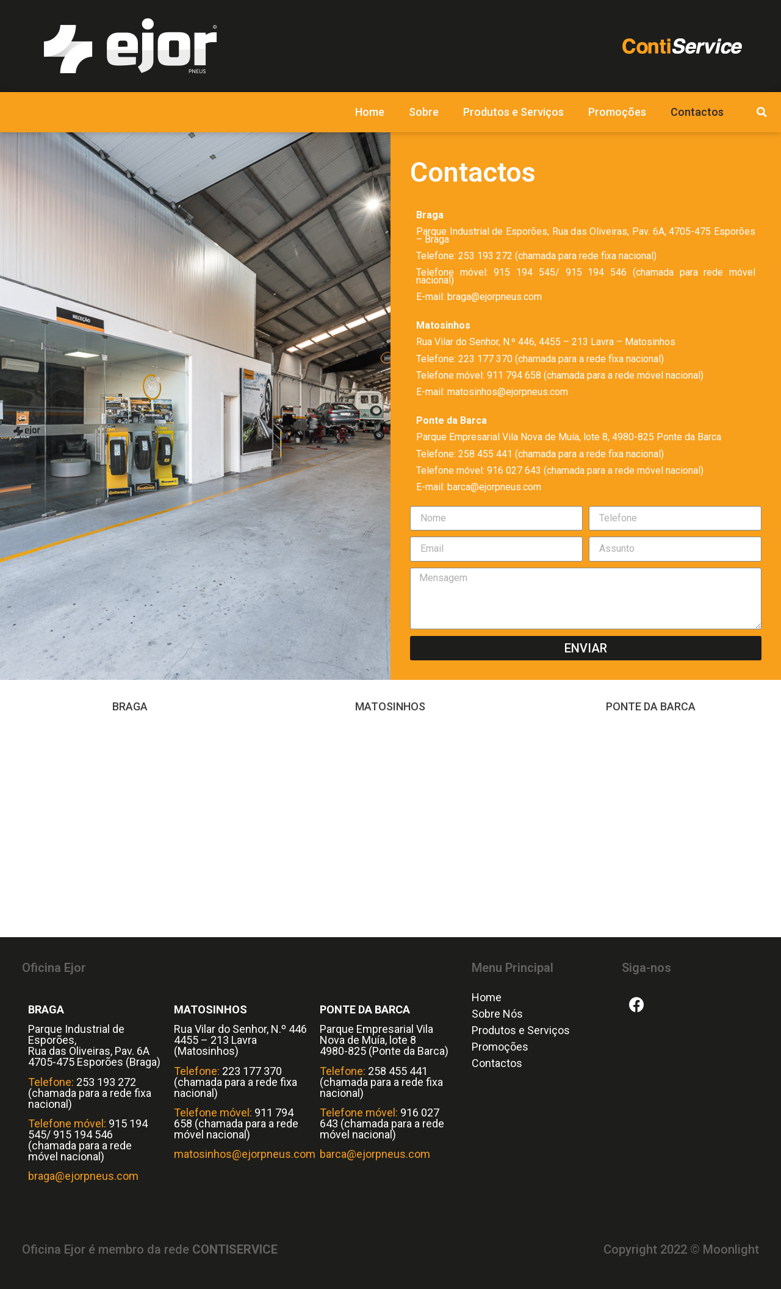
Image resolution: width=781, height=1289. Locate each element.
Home (369, 111)
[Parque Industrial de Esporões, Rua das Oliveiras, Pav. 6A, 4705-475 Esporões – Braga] (130, 827)
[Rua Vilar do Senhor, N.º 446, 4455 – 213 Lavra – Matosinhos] (391, 827)
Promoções (617, 111)
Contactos (697, 111)
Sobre (424, 111)
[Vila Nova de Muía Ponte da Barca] (651, 827)
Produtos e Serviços (513, 111)
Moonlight (731, 1249)
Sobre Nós (497, 1013)
